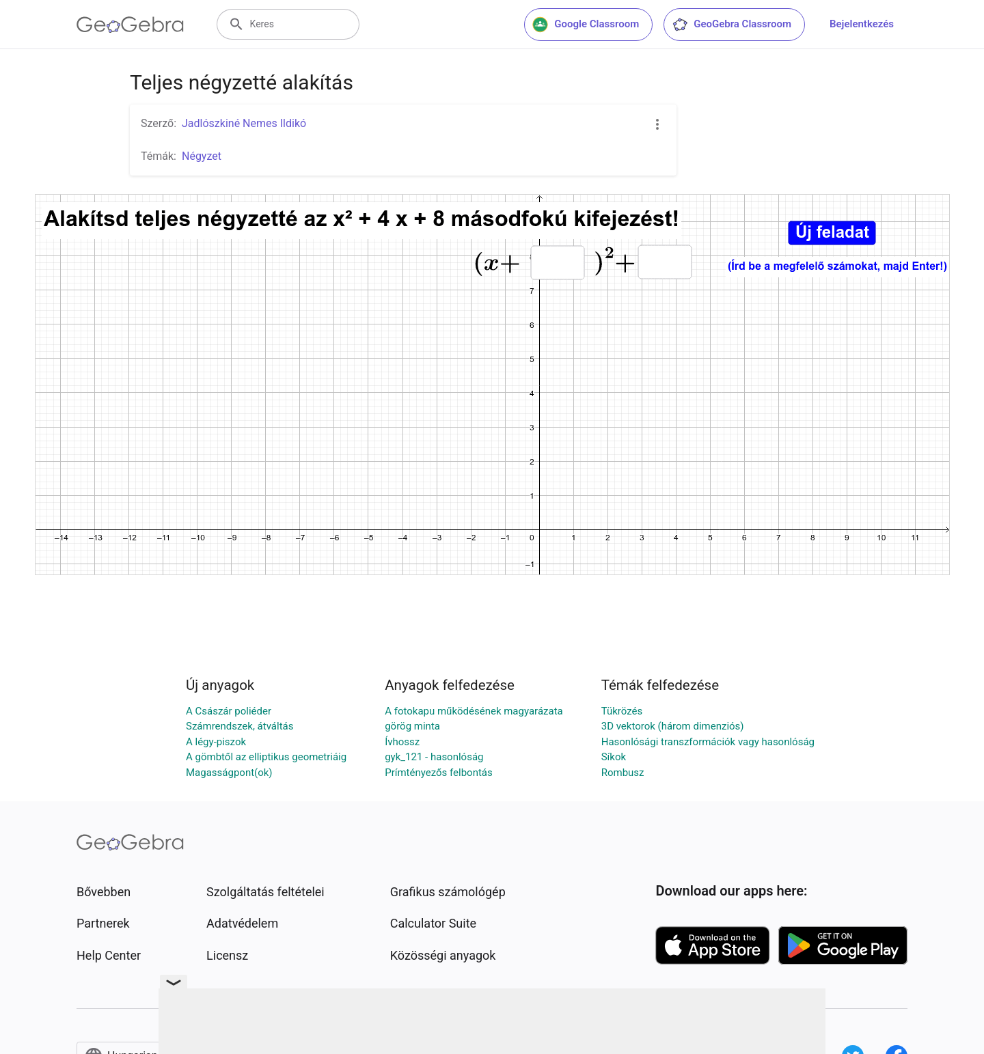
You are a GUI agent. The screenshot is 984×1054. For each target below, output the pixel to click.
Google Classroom (585, 24)
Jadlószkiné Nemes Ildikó (244, 123)
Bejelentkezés (862, 24)
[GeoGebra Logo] (130, 24)
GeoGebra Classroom (731, 24)
